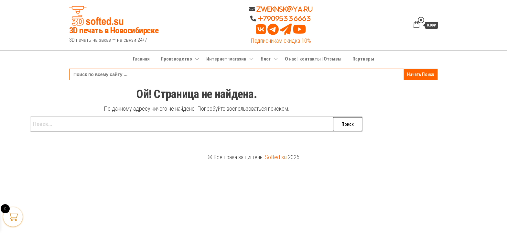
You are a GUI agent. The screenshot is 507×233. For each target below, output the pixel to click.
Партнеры (363, 59)
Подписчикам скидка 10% (281, 40)
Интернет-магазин (226, 59)
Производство (176, 59)
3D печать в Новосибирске (114, 30)
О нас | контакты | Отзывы (313, 59)
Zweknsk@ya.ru (284, 9)
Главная (141, 59)
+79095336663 (284, 18)
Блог (266, 59)
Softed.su (275, 157)
